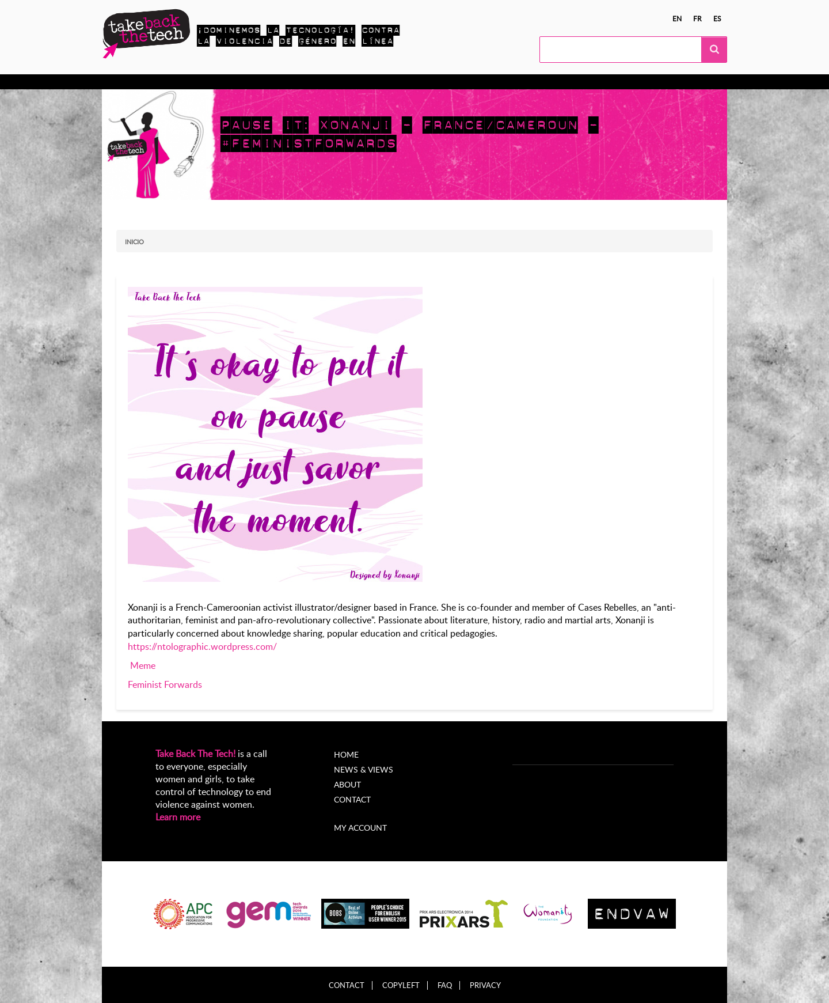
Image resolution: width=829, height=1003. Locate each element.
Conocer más (150, 81)
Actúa (203, 81)
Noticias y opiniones (357, 81)
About (347, 784)
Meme (142, 665)
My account (360, 827)
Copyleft (401, 985)
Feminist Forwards (165, 684)
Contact (352, 799)
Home (346, 754)
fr (697, 18)
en (677, 18)
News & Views (363, 769)
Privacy (485, 985)
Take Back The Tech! (195, 753)
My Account (491, 81)
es (717, 18)
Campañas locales (266, 81)
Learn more (177, 817)
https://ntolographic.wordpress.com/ (202, 646)
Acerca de (432, 81)
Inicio (134, 242)
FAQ (445, 985)
